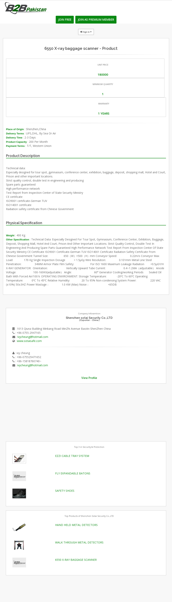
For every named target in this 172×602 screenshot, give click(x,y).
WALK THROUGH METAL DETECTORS (79, 542)
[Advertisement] (35, 412)
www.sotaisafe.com (29, 341)
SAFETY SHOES (64, 490)
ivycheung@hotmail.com (32, 365)
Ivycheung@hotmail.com (32, 337)
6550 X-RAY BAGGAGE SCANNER (76, 560)
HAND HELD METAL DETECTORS (76, 525)
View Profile (89, 377)
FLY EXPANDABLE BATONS (72, 473)
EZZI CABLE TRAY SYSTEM (72, 456)
